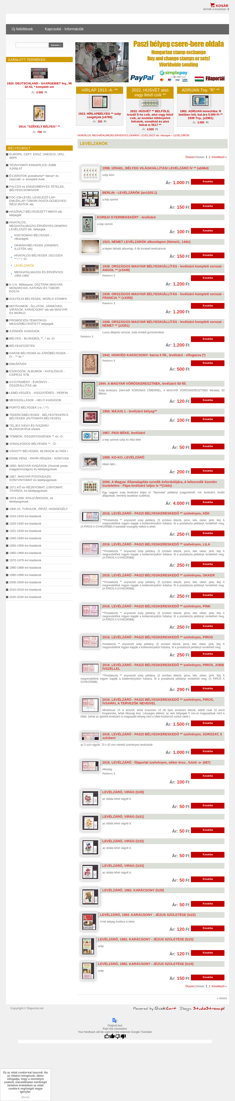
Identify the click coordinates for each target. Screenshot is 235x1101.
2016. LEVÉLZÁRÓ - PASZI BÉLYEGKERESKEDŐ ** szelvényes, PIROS (157, 637)
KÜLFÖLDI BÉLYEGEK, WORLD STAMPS (38, 298)
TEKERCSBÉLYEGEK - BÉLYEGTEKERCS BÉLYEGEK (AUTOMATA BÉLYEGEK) (38, 416)
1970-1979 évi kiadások (25, 560)
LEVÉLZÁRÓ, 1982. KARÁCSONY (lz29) (133, 890)
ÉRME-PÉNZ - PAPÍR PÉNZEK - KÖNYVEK (39, 458)
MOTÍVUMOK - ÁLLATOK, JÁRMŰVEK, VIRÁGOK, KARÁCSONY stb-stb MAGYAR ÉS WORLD (38, 309)
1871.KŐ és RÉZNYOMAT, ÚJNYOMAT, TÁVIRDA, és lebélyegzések (36, 489)
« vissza (222, 998)
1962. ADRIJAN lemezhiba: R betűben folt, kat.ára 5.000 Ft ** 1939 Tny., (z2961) (201, 114)
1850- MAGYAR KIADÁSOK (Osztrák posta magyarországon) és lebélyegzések (38, 467)
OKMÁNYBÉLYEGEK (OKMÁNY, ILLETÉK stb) (36, 247)
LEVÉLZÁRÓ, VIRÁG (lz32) (123, 841)
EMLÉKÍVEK (18, 364)
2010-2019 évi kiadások (25, 589)
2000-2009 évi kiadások (25, 582)
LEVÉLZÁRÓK (24, 265)
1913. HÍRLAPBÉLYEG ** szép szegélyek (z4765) (99, 115)
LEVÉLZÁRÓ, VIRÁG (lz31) (123, 816)
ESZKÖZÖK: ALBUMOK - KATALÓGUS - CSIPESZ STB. (37, 373)
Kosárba (208, 181)
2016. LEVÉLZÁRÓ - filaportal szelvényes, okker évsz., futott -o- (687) (156, 762)
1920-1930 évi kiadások (25, 523)
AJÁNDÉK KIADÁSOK (24, 331)
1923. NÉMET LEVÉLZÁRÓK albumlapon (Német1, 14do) (146, 242)
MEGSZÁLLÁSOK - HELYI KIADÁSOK (35, 400)
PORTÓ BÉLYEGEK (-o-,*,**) (29, 407)
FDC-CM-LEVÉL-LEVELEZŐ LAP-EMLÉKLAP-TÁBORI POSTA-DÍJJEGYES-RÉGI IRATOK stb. (38, 201)
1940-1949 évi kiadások (25, 538)
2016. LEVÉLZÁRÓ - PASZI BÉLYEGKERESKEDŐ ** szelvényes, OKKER (158, 575)
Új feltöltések (22, 29)
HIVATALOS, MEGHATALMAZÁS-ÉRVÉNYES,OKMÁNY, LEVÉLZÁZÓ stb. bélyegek (38, 226)
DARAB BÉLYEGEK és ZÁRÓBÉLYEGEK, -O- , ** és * (38, 354)
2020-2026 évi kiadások (25, 597)
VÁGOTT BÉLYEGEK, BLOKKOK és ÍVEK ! (38, 451)
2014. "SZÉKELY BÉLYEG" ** (39, 126)
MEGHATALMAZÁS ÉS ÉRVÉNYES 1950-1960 (38, 273)
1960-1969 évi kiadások (25, 553)
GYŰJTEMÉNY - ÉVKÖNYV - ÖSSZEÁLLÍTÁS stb (29, 383)
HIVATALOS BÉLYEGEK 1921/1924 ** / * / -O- (38, 257)
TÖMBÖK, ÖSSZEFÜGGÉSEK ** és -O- (36, 436)
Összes (190, 157)
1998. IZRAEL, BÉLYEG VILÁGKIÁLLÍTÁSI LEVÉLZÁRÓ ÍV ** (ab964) (155, 168)
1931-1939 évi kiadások (25, 531)
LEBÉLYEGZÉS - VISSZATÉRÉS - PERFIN (38, 393)
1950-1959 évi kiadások (25, 545)
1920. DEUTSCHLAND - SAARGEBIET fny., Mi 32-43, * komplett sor (39, 85)
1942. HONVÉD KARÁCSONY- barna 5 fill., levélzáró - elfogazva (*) (153, 355)
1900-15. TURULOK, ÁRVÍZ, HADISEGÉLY (38, 509)
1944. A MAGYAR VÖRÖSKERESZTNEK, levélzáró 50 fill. (142, 383)
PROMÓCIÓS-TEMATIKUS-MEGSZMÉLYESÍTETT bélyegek (31, 322)
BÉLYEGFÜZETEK (22, 346)
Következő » (219, 157)
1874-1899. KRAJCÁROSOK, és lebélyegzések (31, 499)
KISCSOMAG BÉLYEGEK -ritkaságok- (32, 237)
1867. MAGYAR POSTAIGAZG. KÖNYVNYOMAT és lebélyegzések (33, 478)
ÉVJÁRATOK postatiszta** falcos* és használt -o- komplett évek (34, 177)
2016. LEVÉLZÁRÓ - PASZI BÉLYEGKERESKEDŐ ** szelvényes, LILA (156, 544)
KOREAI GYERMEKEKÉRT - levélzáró (126, 217)
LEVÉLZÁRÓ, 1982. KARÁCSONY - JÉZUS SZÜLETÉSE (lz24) (145, 964)
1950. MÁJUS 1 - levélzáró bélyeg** (129, 411)
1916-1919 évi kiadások (25, 516)
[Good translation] (109, 1037)
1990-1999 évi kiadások (25, 575)
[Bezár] (26, 1097)
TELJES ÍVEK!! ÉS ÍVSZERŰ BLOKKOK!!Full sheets (29, 427)
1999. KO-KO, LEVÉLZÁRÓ (123, 457)
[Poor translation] (120, 1037)
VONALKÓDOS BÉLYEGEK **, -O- (33, 443)
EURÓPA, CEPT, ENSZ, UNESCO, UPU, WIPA (37, 156)
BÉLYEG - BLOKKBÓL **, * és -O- (32, 338)
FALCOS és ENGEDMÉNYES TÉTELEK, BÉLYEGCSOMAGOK (37, 188)
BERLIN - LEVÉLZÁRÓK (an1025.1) (129, 193)
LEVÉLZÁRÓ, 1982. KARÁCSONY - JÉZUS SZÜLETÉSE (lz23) (145, 939)
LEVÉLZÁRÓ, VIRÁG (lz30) (123, 792)
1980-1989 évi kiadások (25, 567)
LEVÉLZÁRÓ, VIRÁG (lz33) (123, 865)
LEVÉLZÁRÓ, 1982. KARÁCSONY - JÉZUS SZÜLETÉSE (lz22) (148, 915)
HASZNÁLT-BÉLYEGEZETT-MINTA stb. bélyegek (36, 213)
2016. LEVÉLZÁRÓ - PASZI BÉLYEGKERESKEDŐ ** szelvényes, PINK (156, 606)
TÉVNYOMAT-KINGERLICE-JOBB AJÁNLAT (32, 166)
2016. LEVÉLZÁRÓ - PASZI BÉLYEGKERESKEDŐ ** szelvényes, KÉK (156, 513)
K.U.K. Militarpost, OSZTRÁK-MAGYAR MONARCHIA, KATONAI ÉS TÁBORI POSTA (36, 288)
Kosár (222, 6)
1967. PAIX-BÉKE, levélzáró (123, 433)
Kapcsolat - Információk (64, 29)
